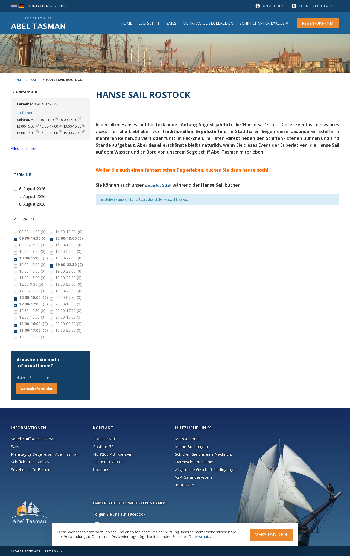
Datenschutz (199, 536)
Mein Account (187, 439)
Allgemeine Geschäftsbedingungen (206, 470)
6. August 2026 (32, 189)
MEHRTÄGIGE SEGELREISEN (208, 23)
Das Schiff (149, 23)
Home (126, 23)
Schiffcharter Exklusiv (264, 23)
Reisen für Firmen (318, 23)
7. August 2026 (32, 197)
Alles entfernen (24, 149)
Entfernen (24, 113)
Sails (171, 23)
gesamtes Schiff (158, 185)
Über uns (101, 470)
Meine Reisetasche (319, 6)
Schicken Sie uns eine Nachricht (203, 454)
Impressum (185, 485)
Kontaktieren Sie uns (47, 6)
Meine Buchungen (191, 447)
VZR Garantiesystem (193, 477)
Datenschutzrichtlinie (194, 462)
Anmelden (273, 6)
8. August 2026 (32, 204)
